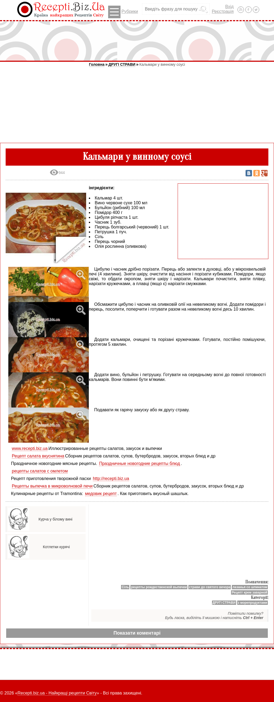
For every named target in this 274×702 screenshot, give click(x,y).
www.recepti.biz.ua (30, 448)
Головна (97, 64)
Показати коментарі (137, 633)
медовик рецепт (101, 493)
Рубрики (123, 12)
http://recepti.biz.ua (111, 478)
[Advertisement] (137, 41)
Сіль (125, 587)
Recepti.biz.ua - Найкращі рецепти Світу (57, 693)
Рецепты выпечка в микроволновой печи (52, 486)
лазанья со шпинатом (249, 587)
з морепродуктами (252, 603)
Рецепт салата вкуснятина (38, 456)
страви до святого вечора (209, 587)
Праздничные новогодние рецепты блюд (139, 463)
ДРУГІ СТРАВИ (121, 64)
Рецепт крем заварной (249, 592)
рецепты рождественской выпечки (159, 587)
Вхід (229, 6)
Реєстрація (223, 11)
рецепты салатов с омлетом (40, 471)
